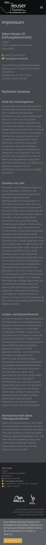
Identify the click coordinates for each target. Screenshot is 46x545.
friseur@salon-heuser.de (16, 58)
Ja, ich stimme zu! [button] (12, 541)
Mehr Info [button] (8, 534)
